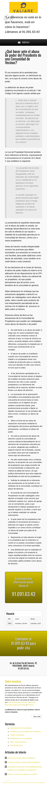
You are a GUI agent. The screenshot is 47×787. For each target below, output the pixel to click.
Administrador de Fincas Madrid (20, 728)
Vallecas (24, 702)
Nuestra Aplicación (16, 745)
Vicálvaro (30, 705)
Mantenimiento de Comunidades (21, 738)
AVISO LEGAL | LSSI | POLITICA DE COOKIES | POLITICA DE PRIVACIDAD (21, 782)
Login (43, 782)
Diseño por (6, 780)
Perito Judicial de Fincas (18, 742)
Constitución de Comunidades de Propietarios (25, 731)
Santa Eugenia (13, 705)
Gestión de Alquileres (17, 735)
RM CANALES (8, 780)
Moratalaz (22, 705)
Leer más (36, 717)
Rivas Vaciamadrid (14, 702)
